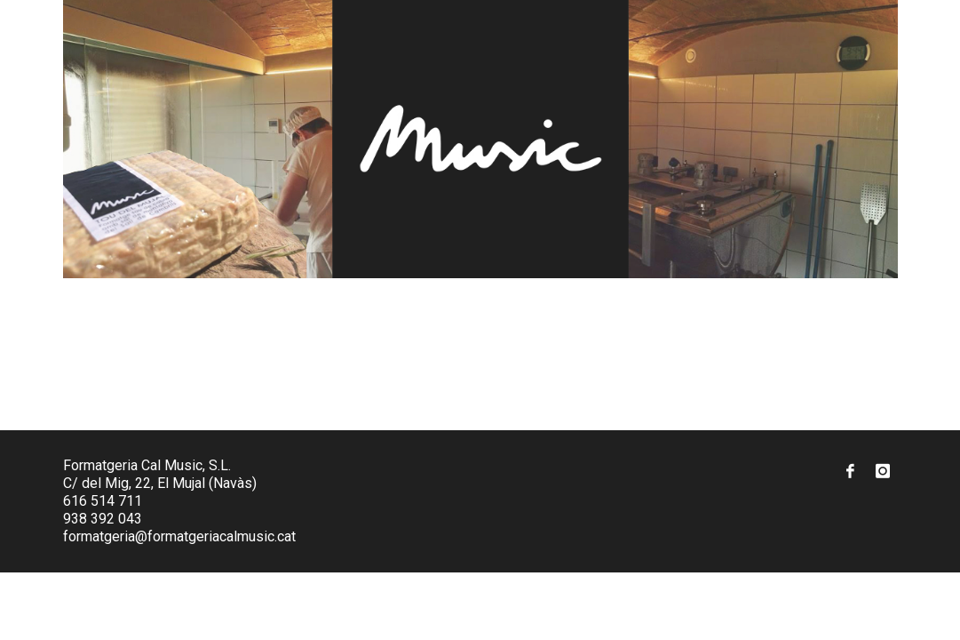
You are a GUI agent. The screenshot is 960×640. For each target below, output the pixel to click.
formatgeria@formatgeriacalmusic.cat (179, 536)
